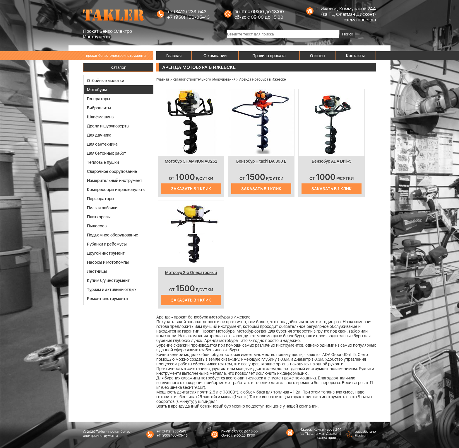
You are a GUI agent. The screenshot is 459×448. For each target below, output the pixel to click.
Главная (173, 55)
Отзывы (317, 55)
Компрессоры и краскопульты (116, 189)
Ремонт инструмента (107, 298)
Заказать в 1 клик (191, 188)
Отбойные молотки (105, 80)
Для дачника (99, 135)
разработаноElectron (365, 434)
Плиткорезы (99, 216)
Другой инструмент (106, 253)
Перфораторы (100, 198)
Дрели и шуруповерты (108, 126)
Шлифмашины (100, 117)
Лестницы (97, 271)
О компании (215, 55)
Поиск (347, 34)
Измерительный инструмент (114, 180)
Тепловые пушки (103, 162)
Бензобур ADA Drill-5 (331, 161)
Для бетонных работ (106, 153)
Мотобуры (97, 89)
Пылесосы (97, 226)
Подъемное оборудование (112, 235)
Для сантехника (102, 144)
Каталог (118, 67)
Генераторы (98, 98)
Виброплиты (99, 107)
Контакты (355, 55)
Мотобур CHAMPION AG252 (191, 161)
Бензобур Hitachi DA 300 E (261, 161)
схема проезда (360, 20)
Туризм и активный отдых (111, 289)
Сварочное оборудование (112, 171)
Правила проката (269, 55)
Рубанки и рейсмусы (107, 244)
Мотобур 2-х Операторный (191, 272)
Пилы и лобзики (102, 207)
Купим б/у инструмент (108, 280)
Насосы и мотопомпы (108, 262)
